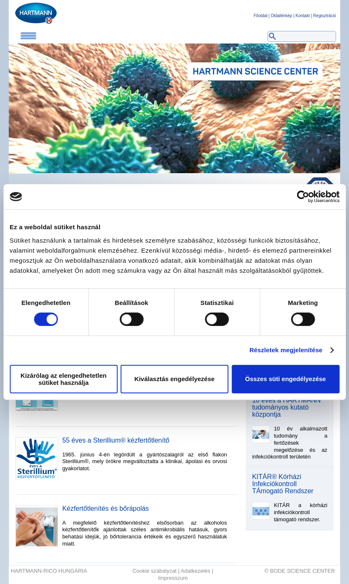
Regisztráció (324, 15)
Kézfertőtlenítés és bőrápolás (105, 508)
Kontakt (303, 15)
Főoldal (260, 15)
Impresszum (173, 578)
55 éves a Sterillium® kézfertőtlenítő (115, 440)
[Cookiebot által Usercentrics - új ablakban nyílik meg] (302, 196)
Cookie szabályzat (154, 571)
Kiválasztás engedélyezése (175, 378)
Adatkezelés (195, 571)
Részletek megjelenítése (286, 349)
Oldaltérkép (281, 15)
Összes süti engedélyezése (285, 378)
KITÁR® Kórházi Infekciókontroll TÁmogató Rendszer (282, 484)
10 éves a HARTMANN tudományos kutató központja (286, 407)
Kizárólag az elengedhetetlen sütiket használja (63, 379)
